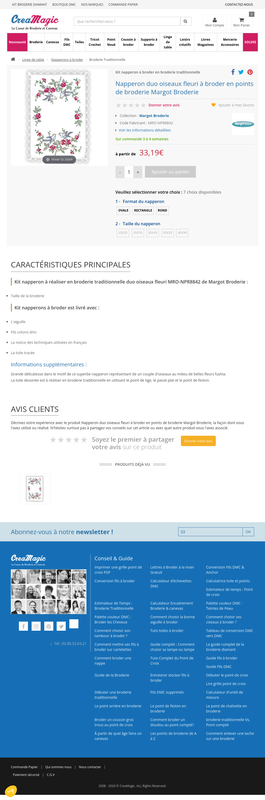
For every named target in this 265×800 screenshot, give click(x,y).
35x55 (167, 232)
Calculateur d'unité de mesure (224, 695)
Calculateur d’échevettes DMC (171, 583)
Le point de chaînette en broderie (226, 708)
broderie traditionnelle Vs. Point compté (228, 722)
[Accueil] (13, 59)
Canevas (52, 42)
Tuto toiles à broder (166, 630)
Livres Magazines (205, 42)
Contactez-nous (239, 4)
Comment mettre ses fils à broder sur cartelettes (116, 647)
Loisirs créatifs (185, 42)
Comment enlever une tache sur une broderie (230, 736)
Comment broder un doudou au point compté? (172, 722)
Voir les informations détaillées (145, 130)
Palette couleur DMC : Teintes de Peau (224, 606)
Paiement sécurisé (26, 775)
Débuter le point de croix (227, 675)
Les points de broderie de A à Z (173, 736)
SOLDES (250, 42)
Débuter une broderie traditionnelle (112, 695)
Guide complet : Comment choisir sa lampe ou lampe (172, 647)
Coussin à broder (128, 42)
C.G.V (51, 775)
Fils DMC (67, 42)
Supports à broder (149, 42)
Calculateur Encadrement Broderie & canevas (171, 606)
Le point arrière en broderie (117, 705)
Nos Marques (92, 4)
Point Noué (111, 42)
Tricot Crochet (95, 42)
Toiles (79, 42)
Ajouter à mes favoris (236, 105)
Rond (162, 210)
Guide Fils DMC (219, 666)
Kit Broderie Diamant (29, 4)
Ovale (123, 210)
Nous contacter (90, 767)
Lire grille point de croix (226, 683)
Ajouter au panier (170, 172)
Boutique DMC (64, 4)
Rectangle (143, 210)
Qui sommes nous (58, 767)
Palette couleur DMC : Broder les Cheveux (112, 619)
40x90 (182, 232)
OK (248, 531)
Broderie (36, 42)
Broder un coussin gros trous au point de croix (114, 722)
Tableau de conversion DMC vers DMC (229, 633)
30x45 (152, 232)
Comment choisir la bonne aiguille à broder (172, 619)
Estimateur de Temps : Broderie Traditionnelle (114, 606)
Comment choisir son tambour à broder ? (112, 633)
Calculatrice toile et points (227, 580)
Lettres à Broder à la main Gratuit (172, 570)
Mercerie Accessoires (230, 42)
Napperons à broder (67, 59)
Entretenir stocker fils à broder (169, 678)
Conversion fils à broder (114, 580)
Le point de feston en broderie (168, 708)
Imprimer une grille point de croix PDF (118, 570)
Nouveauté (17, 42)
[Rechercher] (186, 21)
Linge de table (168, 42)
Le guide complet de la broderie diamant (225, 647)
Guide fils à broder (221, 658)
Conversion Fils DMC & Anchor (225, 570)
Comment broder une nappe (112, 661)
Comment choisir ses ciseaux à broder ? (223, 619)
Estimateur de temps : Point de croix (229, 592)
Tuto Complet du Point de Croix (172, 661)
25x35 (137, 232)
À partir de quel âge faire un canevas (118, 736)
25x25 (122, 232)
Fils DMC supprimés (167, 692)
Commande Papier (123, 4)
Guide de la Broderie (111, 675)
